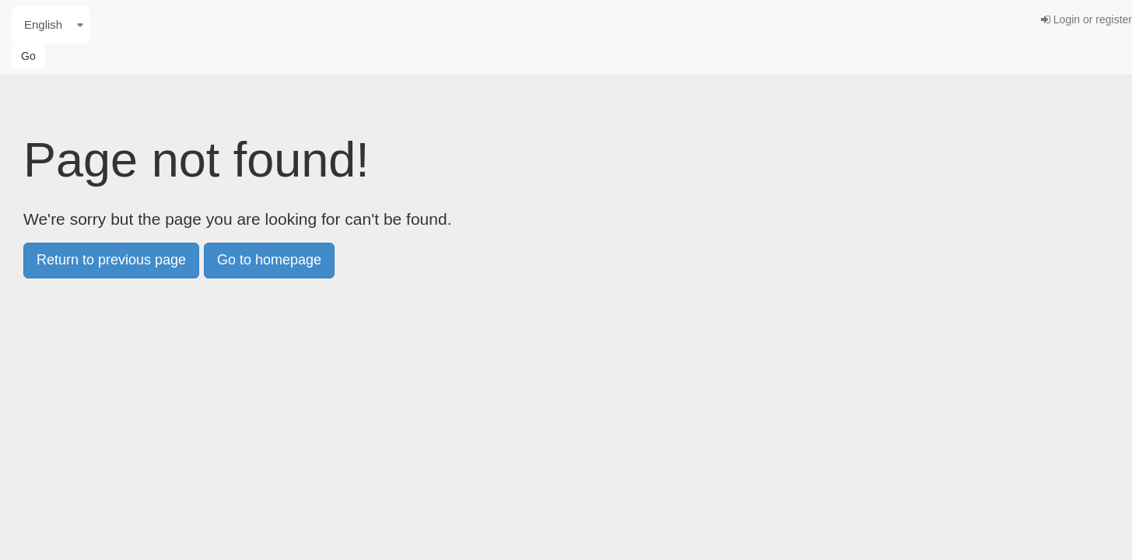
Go (28, 56)
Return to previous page (111, 260)
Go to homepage (269, 260)
